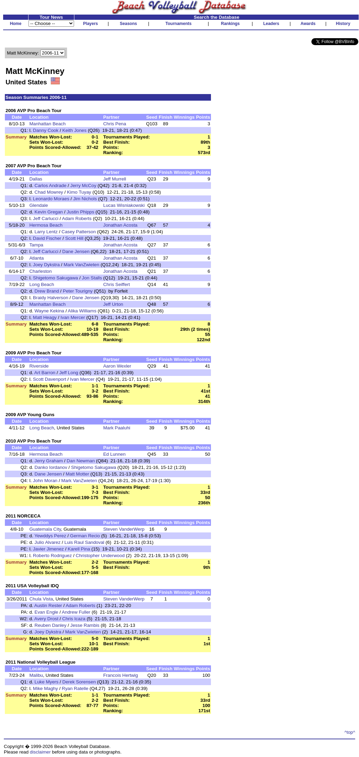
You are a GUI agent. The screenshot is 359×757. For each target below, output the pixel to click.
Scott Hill (74, 238)
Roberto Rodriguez (52, 555)
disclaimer (40, 752)
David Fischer (47, 238)
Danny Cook (45, 130)
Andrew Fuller (76, 612)
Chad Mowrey (48, 192)
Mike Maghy (45, 688)
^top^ (349, 732)
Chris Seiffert (116, 284)
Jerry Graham (48, 460)
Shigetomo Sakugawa (55, 277)
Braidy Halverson (50, 297)
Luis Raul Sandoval (85, 542)
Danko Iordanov (50, 467)
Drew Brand (46, 291)
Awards (308, 23)
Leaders (271, 23)
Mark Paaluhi (116, 427)
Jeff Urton (113, 304)
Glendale (38, 205)
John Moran (45, 480)
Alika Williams (82, 310)
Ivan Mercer (72, 317)
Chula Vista (41, 599)
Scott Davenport (49, 379)
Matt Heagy (45, 317)
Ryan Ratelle (75, 688)
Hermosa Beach (46, 225)
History (343, 23)
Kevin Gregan (48, 212)
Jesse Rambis (84, 625)
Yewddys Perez (50, 535)
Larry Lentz (46, 231)
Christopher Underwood (100, 555)
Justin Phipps (80, 212)
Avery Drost (46, 618)
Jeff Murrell (114, 179)
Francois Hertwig (120, 675)
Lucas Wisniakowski (124, 205)
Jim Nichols (85, 198)
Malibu (36, 675)
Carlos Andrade (50, 185)
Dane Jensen (76, 251)
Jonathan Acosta (120, 225)
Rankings (230, 23)
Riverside (39, 366)
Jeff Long (68, 372)
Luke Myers (46, 681)
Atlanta (36, 258)
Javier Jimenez (48, 549)
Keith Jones (74, 130)
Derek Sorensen (79, 681)
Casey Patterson (79, 231)
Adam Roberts (76, 218)
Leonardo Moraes (51, 198)
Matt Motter (77, 474)
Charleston (40, 271)
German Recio (85, 535)
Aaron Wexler (117, 366)
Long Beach (41, 284)
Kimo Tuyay (79, 192)
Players (90, 23)
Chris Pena (114, 123)
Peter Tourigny (78, 291)
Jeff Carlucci (45, 218)
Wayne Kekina (49, 310)
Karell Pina (79, 549)
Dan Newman (81, 460)
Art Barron (45, 372)
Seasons (128, 23)
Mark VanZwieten (81, 264)
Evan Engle (46, 612)
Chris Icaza (73, 618)
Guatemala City (45, 529)
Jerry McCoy (83, 185)
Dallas (35, 179)
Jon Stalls (92, 277)
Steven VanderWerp (124, 529)
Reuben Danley (50, 625)
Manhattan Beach (47, 123)
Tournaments (178, 23)
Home (15, 23)
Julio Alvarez (48, 542)
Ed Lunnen (114, 454)
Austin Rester (48, 605)
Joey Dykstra (46, 264)
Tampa (36, 244)
